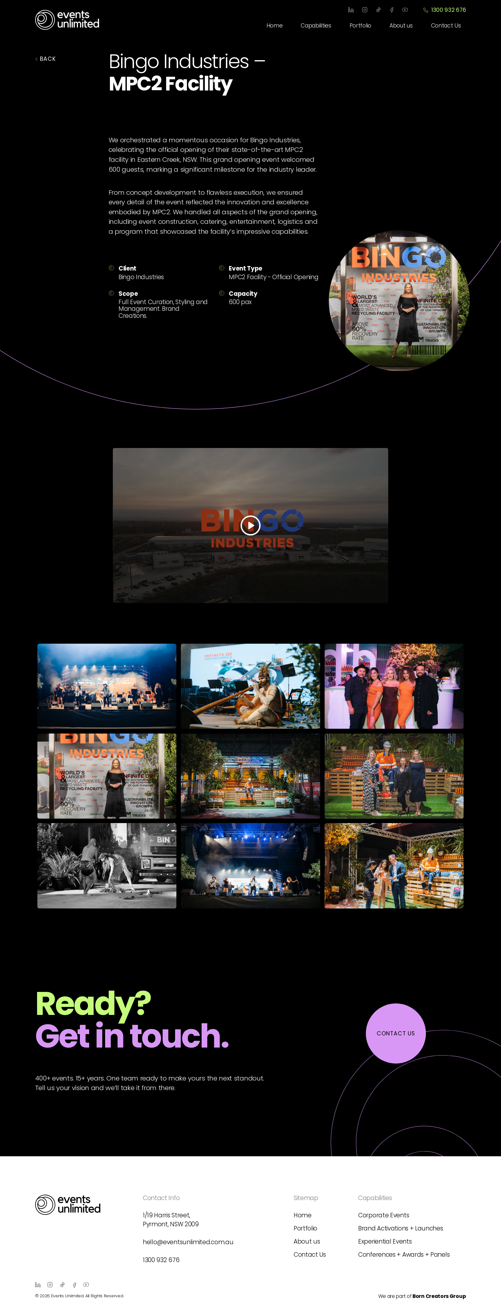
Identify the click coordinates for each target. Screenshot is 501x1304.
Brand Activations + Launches (400, 1228)
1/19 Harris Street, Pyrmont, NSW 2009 (171, 1220)
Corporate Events (383, 1215)
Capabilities (316, 25)
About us (401, 25)
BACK (45, 59)
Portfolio (360, 25)
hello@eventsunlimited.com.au (188, 1242)
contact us (396, 1033)
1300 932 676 (444, 10)
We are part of (422, 1296)
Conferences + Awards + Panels (404, 1254)
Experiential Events (385, 1241)
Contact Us (446, 25)
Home (274, 25)
